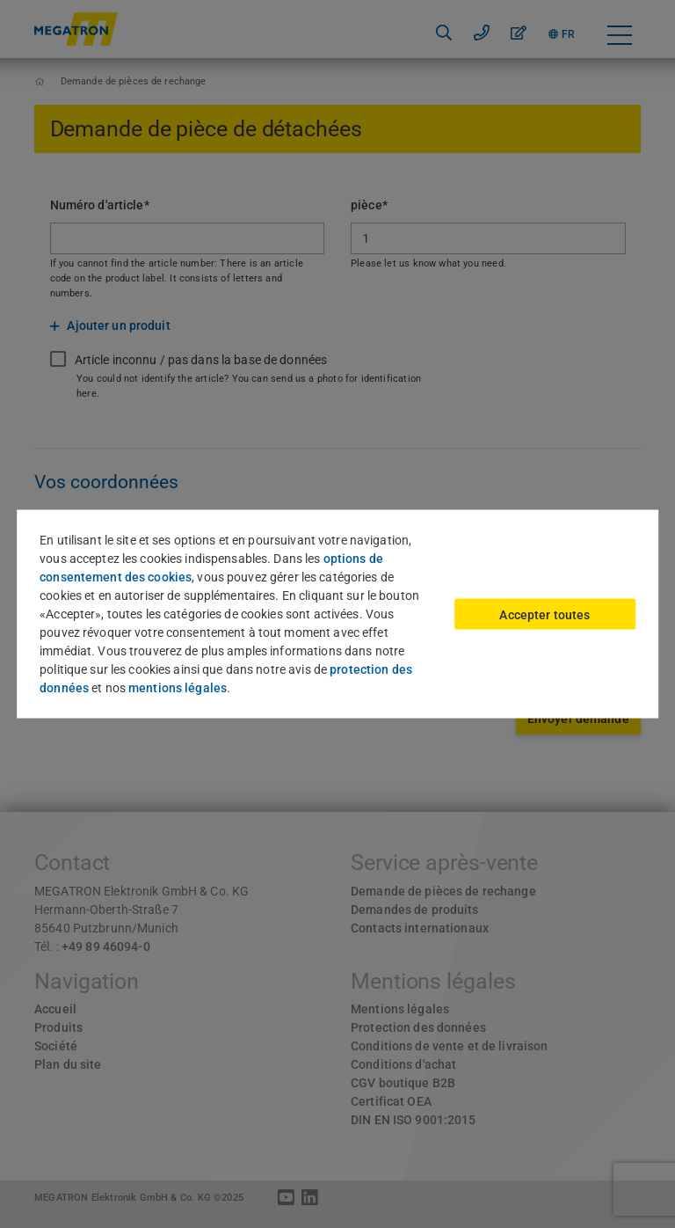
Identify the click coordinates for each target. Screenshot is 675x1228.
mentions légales (177, 688)
